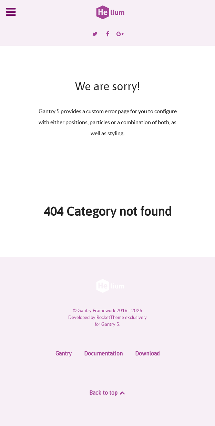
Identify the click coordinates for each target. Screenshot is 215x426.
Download (147, 353)
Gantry (63, 353)
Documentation (103, 353)
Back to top (107, 393)
